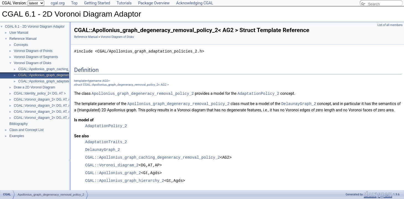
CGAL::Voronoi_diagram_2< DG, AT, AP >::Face (49, 106)
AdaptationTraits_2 (106, 141)
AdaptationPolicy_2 (258, 93)
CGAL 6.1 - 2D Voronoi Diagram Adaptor (35, 26)
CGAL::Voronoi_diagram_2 (112, 164)
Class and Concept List (26, 130)
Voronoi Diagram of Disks (32, 63)
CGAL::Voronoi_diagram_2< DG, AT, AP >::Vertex (50, 118)
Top (74, 3)
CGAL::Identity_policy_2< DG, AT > (40, 93)
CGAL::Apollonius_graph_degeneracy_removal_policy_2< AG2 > (66, 75)
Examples (16, 136)
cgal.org (57, 3)
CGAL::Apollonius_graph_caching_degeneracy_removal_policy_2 (152, 156)
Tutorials (124, 3)
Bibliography (18, 124)
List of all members (390, 25)
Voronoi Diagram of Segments (36, 57)
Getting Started (97, 3)
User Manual (18, 33)
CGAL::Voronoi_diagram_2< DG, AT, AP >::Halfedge (52, 112)
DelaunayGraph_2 (298, 103)
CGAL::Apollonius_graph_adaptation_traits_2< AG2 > (57, 81)
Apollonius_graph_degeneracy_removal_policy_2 (143, 93)
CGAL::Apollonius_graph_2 (113, 172)
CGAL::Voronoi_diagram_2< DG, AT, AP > (44, 99)
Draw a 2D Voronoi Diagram (34, 87)
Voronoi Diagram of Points (33, 51)
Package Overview (154, 3)
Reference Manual (23, 39)
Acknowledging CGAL (194, 3)
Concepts (21, 45)
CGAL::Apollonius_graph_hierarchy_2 (124, 180)
